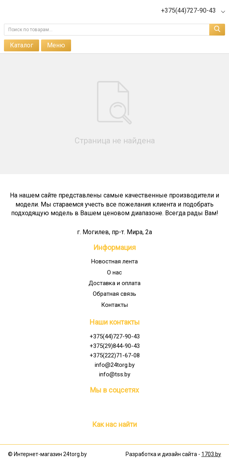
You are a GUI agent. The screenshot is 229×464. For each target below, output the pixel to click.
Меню (56, 45)
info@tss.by (114, 374)
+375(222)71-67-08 (115, 355)
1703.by (211, 454)
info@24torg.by (115, 364)
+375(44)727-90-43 (115, 336)
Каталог (21, 45)
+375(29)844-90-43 (115, 345)
